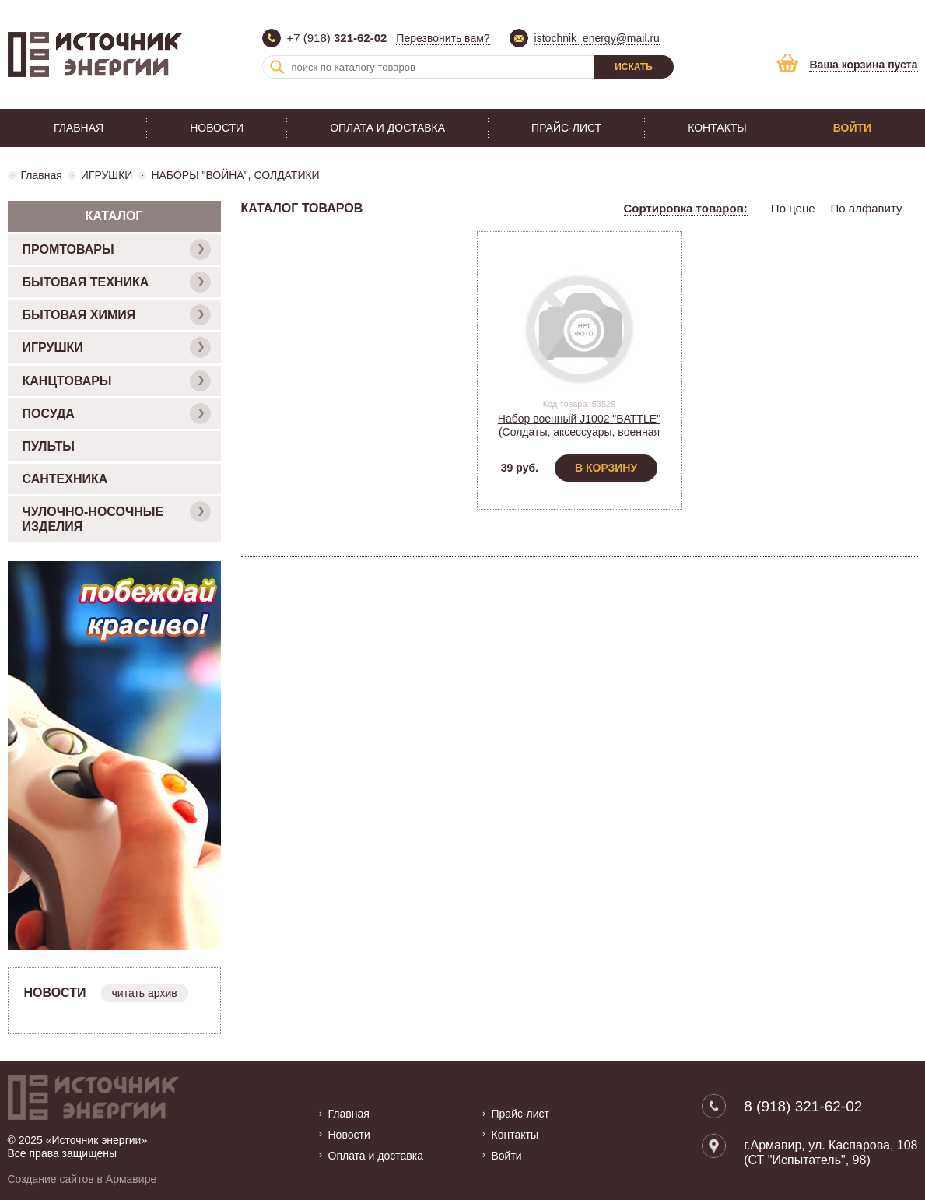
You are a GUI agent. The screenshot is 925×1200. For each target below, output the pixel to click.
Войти (852, 127)
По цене (793, 208)
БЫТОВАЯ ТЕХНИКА (117, 282)
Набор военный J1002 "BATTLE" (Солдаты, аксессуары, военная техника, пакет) (579, 431)
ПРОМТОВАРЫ (117, 249)
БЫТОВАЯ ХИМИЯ (117, 314)
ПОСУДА (117, 413)
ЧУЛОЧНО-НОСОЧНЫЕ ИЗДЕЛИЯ (117, 517)
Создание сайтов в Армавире (82, 1179)
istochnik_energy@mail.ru (597, 38)
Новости (217, 127)
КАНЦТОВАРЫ (117, 380)
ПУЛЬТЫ (49, 446)
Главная (78, 127)
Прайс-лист (566, 127)
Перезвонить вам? (442, 38)
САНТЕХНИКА (65, 479)
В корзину (606, 467)
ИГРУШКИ (107, 175)
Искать (634, 66)
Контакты (717, 127)
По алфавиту (866, 208)
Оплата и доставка (387, 127)
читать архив (144, 993)
